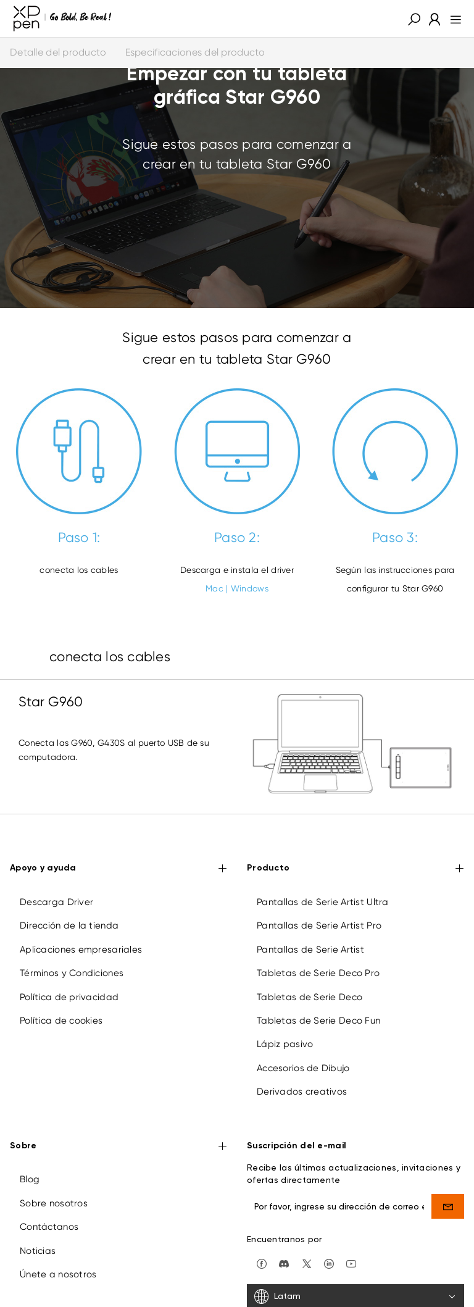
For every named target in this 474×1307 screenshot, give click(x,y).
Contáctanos (49, 1226)
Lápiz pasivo (285, 1044)
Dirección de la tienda (69, 925)
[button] (414, 18)
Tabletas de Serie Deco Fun (318, 1020)
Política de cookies (61, 1020)
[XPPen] (62, 18)
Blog (30, 1179)
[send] (447, 1206)
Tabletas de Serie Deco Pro (318, 973)
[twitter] (306, 1262)
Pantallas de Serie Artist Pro (319, 925)
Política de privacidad (69, 997)
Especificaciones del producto (195, 52)
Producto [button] (355, 869)
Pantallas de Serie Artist (310, 949)
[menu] (452, 18)
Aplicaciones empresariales (81, 949)
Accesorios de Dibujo (303, 1068)
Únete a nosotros (58, 1274)
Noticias (38, 1250)
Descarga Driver (56, 902)
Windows (249, 588)
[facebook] (261, 1262)
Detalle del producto (58, 52)
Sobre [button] (118, 1147)
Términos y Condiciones (71, 973)
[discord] (283, 1262)
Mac (214, 588)
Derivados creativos (302, 1091)
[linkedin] (329, 1262)
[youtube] (351, 1262)
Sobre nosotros (54, 1203)
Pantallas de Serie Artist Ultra (323, 902)
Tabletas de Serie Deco (309, 997)
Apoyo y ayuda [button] (118, 869)
